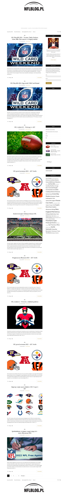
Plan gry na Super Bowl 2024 (55, 154)
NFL (24, 35)
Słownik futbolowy (17, 31)
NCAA (47, 135)
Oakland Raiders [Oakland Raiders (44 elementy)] (49, 217)
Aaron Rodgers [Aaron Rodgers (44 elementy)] (49, 178)
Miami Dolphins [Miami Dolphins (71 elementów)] (52, 207)
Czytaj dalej (39, 77)
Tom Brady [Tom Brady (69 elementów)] (48, 232)
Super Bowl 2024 (10, 31)
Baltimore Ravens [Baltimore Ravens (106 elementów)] (55, 182)
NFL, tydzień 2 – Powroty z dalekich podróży (24, 302)
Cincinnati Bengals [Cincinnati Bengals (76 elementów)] (53, 187)
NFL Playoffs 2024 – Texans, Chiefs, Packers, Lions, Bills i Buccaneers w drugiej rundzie (24, 38)
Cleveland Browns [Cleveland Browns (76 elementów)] (50, 189)
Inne (46, 133)
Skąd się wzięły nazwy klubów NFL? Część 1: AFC (24, 388)
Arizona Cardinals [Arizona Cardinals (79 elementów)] (50, 180)
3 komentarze (28, 41)
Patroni (34, 31)
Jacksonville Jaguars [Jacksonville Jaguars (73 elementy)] (51, 200)
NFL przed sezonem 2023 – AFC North (24, 171)
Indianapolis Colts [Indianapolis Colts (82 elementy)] (50, 198)
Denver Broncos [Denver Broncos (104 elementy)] (55, 191)
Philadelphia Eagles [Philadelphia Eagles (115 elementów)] (51, 220)
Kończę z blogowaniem (55, 146)
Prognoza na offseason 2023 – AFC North (24, 258)
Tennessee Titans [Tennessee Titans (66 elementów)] (56, 231)
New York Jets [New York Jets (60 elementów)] (52, 216)
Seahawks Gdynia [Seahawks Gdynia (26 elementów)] (48, 227)
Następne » (23, 475)
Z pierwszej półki (49, 170)
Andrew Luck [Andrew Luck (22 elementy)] (56, 178)
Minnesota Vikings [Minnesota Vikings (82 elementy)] (50, 209)
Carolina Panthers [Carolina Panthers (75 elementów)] (50, 186)
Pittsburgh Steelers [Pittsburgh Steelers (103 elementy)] (51, 222)
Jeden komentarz (28, 129)
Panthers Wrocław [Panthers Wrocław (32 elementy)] (55, 217)
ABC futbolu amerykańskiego (50, 129)
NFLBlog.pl (49, 161)
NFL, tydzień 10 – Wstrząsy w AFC (24, 127)
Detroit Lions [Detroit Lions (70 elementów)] (49, 194)
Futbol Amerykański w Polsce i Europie (52, 131)
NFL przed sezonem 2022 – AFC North (24, 344)
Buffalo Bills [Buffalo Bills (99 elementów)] (51, 184)
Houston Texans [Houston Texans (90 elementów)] (55, 196)
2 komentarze (27, 173)
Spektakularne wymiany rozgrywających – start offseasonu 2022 (25, 432)
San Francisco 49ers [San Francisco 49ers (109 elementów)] (54, 225)
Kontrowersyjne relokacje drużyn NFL (24, 214)
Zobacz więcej (53, 59)
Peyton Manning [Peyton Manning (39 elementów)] (52, 218)
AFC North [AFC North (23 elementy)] (53, 178)
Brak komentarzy (27, 259)
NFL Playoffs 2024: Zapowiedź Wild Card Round (24, 83)
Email (47, 78)
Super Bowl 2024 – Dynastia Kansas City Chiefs (55, 151)
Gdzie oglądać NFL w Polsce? (26, 31)
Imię (46, 74)
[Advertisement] (34, 19)
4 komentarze (27, 215)
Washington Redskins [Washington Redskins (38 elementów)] (55, 232)
